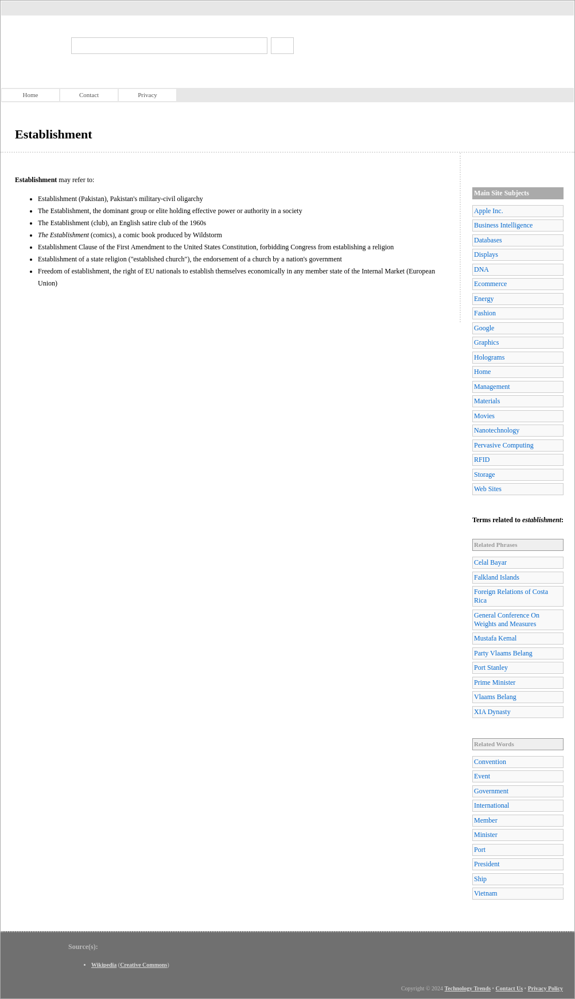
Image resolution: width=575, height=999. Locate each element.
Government (491, 791)
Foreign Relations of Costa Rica (511, 596)
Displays (486, 254)
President (487, 864)
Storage (484, 474)
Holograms (489, 357)
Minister (486, 835)
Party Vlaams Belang (503, 653)
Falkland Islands (496, 577)
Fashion (485, 313)
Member (486, 820)
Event (482, 776)
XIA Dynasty (492, 712)
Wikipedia (103, 965)
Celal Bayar (490, 562)
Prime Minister (494, 682)
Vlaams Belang (495, 697)
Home (30, 94)
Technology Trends (468, 988)
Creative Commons (143, 965)
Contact (89, 94)
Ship (480, 879)
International (491, 805)
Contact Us (509, 988)
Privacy (147, 94)
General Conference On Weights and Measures (506, 619)
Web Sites (488, 489)
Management (492, 387)
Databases (488, 240)
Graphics (486, 342)
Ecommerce (490, 284)
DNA (481, 269)
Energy (484, 299)
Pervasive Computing (504, 445)
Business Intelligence (503, 225)
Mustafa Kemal (495, 638)
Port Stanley (491, 668)
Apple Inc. (488, 211)
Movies (484, 416)
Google (484, 328)
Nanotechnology (496, 430)
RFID (481, 460)
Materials (487, 401)
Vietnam (486, 893)
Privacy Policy (545, 988)
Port (479, 850)
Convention (490, 762)
